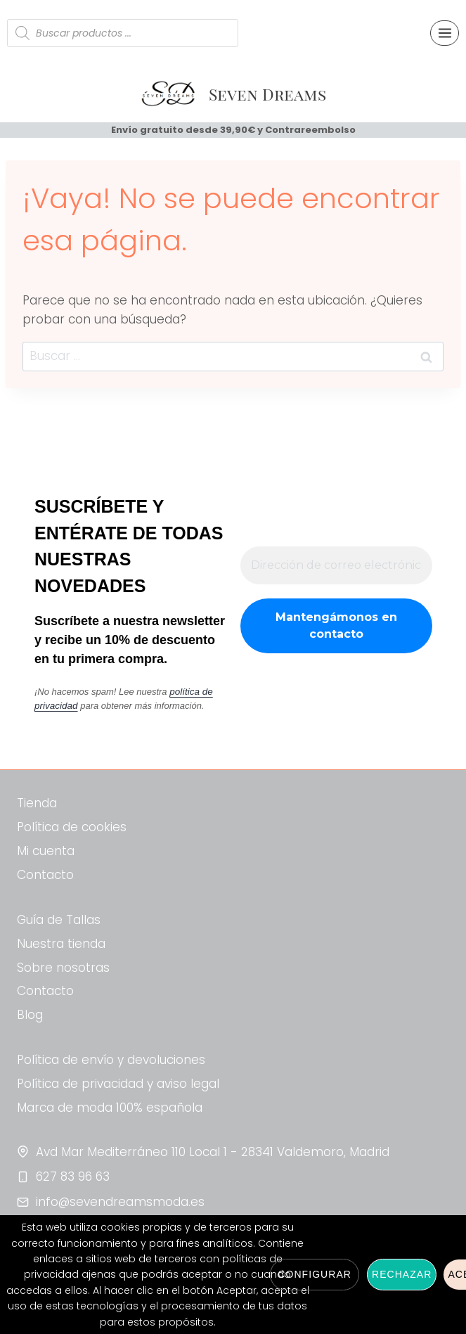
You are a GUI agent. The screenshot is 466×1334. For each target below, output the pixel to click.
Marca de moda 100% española (109, 1107)
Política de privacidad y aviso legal (118, 1083)
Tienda (37, 803)
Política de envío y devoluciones (111, 1059)
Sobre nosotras (63, 967)
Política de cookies (72, 827)
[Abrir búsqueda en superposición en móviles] (122, 33)
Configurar (314, 1274)
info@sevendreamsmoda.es (120, 1201)
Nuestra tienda (61, 943)
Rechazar (402, 1274)
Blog (30, 1014)
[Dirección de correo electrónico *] (336, 566)
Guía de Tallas (59, 919)
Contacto (45, 874)
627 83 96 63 (73, 1176)
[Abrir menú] (444, 32)
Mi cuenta (46, 850)
